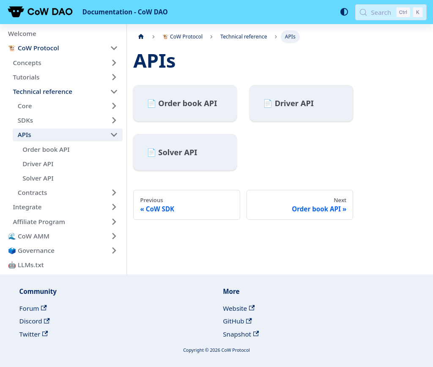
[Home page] (140, 36)
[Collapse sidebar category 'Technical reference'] (114, 91)
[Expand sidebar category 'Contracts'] (114, 192)
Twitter (33, 334)
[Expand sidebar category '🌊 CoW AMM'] (114, 236)
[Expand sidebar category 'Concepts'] (114, 62)
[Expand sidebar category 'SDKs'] (114, 120)
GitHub (237, 321)
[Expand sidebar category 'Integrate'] (114, 207)
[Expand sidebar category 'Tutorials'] (114, 77)
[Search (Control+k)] (391, 12)
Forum (33, 308)
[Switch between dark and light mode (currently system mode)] (343, 11)
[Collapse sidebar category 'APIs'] (114, 135)
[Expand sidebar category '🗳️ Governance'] (114, 250)
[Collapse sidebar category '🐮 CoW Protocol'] (114, 48)
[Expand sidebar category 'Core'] (114, 105)
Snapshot (241, 334)
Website (239, 308)
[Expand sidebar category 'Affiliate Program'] (114, 221)
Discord (34, 321)
